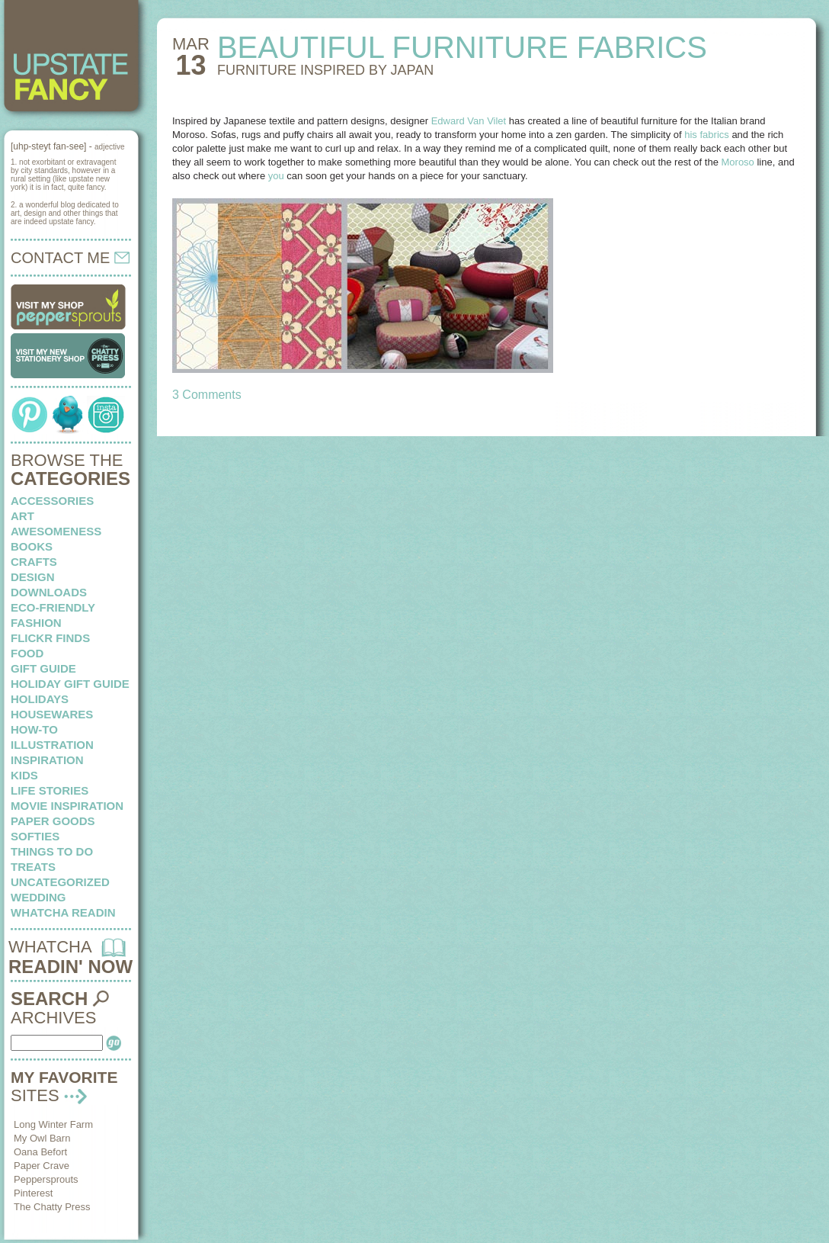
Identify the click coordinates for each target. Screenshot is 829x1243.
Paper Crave (41, 1165)
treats (33, 866)
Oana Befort (40, 1152)
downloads (49, 592)
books (32, 546)
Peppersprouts (46, 1179)
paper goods (53, 820)
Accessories (52, 500)
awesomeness (56, 531)
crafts (34, 561)
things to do (52, 851)
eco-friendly (53, 607)
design (33, 576)
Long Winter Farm (53, 1124)
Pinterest (33, 1193)
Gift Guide (43, 668)
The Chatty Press (52, 1206)
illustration (52, 744)
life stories (49, 790)
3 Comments (207, 394)
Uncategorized (60, 881)
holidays (40, 698)
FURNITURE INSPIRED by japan (325, 70)
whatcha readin (63, 912)
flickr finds (50, 637)
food (27, 653)
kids (24, 775)
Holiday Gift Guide (70, 683)
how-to (34, 729)
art (22, 515)
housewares (52, 714)
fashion (36, 622)
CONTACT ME (70, 257)
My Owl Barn (42, 1138)
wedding (38, 897)
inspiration (47, 759)
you (276, 175)
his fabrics (706, 134)
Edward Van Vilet (469, 121)
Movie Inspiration (67, 805)
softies (35, 836)
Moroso (738, 162)
